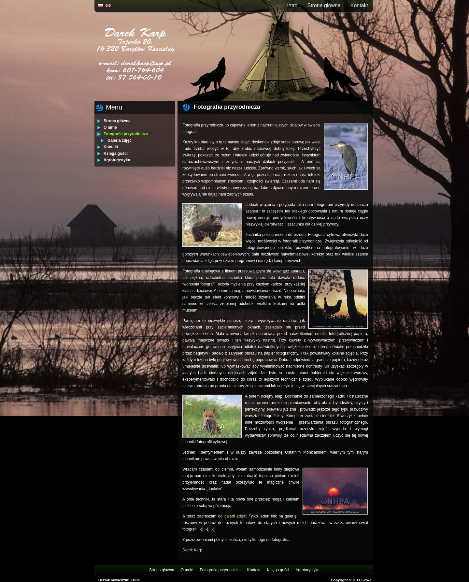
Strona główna (323, 5)
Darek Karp (192, 550)
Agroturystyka (117, 160)
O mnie (110, 127)
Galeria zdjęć (119, 140)
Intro (292, 5)
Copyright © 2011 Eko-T (351, 580)
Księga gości (116, 153)
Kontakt (359, 5)
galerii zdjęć (235, 516)
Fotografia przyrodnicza (126, 134)
